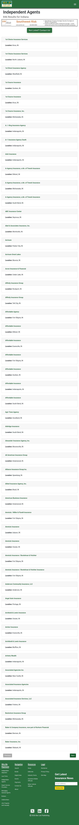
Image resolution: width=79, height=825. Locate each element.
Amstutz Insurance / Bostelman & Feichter (21, 555)
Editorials (30, 771)
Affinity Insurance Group (14, 283)
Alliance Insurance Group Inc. (16, 469)
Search (17, 768)
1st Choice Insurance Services (16, 39)
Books (16, 771)
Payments (18, 782)
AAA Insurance (10, 154)
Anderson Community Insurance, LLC (19, 584)
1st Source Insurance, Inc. (14, 111)
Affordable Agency (12, 312)
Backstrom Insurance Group (15, 713)
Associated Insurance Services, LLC (18, 699)
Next (73, 755)
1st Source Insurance (13, 82)
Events (17, 779)
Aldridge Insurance (12, 426)
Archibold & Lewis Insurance (15, 641)
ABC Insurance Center (13, 211)
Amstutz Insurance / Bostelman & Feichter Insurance (24, 570)
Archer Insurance (11, 627)
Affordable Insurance (13, 326)
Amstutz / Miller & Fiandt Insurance (18, 512)
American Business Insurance (16, 498)
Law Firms (5, 776)
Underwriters (5, 799)
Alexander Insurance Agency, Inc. (17, 441)
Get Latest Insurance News (64, 776)
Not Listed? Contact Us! (39, 30)
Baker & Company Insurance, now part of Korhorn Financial (27, 727)
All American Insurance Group (16, 455)
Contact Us (18, 786)
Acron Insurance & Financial (15, 269)
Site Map (43, 775)
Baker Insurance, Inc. (13, 742)
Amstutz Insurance (12, 527)
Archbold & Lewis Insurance (15, 613)
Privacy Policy (45, 771)
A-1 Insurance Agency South (15, 140)
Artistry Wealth (10, 656)
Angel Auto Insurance (13, 598)
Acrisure (8, 240)
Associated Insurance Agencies (16, 684)
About (16, 789)
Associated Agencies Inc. (14, 670)
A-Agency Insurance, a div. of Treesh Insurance (22, 168)
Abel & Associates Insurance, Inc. (17, 226)
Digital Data (18, 775)
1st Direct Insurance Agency (15, 68)
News (29, 768)
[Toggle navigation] (75, 4)
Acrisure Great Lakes (13, 254)
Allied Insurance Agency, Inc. (16, 484)
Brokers (4, 796)
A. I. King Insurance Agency (15, 125)
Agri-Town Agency (12, 412)
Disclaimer (44, 768)
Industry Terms (32, 775)
